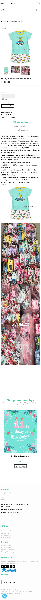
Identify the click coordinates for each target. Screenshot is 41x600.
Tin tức (3, 497)
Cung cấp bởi (18, 589)
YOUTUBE (17, 593)
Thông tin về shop (20, 126)
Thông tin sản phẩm (20, 122)
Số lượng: (4, 99)
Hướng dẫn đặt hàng (20, 130)
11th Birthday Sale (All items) (20, 456)
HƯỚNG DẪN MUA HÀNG (21, 591)
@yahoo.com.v (15, 512)
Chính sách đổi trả (6, 547)
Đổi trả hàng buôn (6, 535)
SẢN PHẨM (11, 591)
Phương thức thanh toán (8, 549)
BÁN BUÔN (31, 591)
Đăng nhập (12, 3)
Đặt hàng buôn (5, 533)
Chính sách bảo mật (7, 495)
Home (3, 21)
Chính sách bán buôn (7, 531)
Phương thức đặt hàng (7, 545)
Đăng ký (3, 3)
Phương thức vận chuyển (8, 552)
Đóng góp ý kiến (5, 537)
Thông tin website (6, 493)
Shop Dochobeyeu (9, 582)
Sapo (25, 589)
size (2, 92)
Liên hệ (3, 499)
